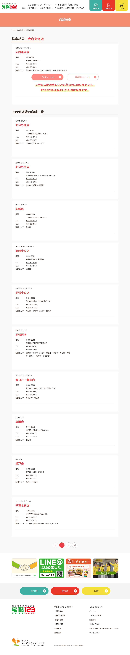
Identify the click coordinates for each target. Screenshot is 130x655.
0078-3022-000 (32, 304)
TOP (13, 30)
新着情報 (57, 628)
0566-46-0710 (31, 178)
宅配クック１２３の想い (63, 607)
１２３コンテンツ (35, 5)
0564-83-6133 (31, 433)
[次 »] (74, 545)
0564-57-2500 (31, 262)
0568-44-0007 (31, 391)
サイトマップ (94, 632)
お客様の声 (69, 8)
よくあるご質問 (60, 5)
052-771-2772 (31, 517)
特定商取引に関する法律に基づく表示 (103, 628)
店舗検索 (20, 30)
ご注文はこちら (47, 77)
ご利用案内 (58, 611)
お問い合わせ (73, 5)
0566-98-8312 (31, 220)
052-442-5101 (31, 346)
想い (24, 8)
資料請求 (92, 619)
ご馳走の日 (80, 8)
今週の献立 (59, 8)
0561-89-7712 (31, 475)
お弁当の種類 (59, 615)
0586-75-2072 (31, 136)
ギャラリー (48, 5)
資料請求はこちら (82, 77)
